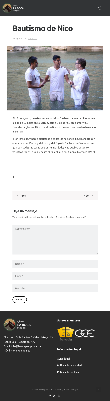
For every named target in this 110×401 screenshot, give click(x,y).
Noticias (32, 38)
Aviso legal (63, 358)
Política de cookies (68, 372)
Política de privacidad (69, 365)
